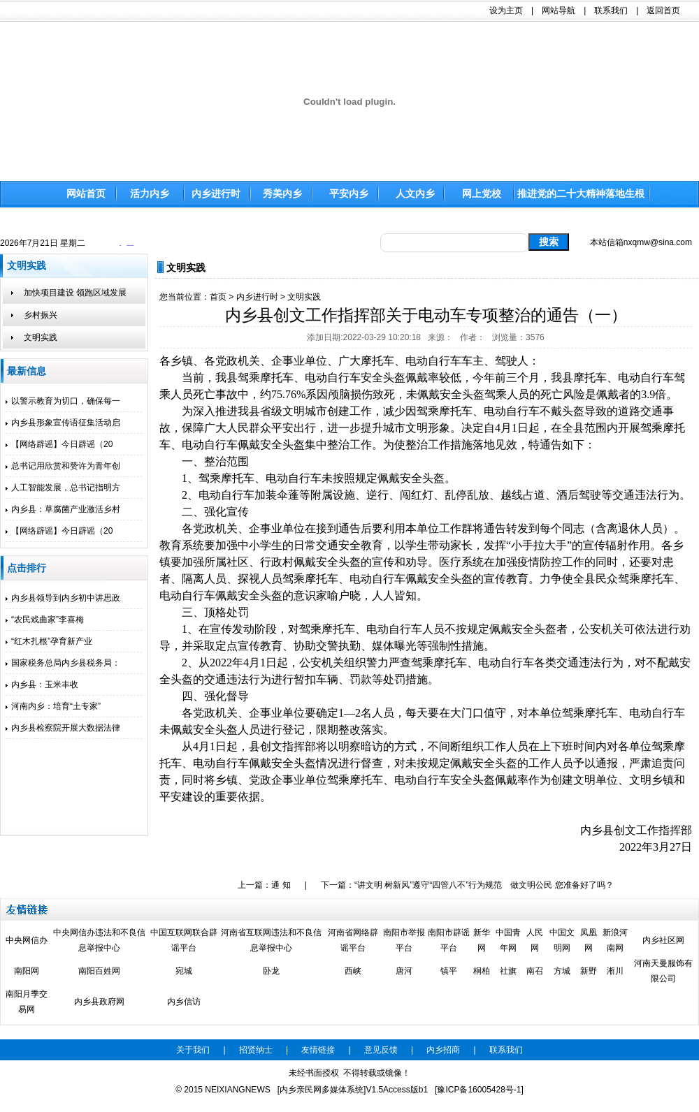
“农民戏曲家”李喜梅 (45, 619)
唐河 (404, 971)
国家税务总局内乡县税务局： (63, 663)
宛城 (183, 971)
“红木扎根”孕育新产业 (49, 641)
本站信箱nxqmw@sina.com (641, 242)
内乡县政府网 (99, 1002)
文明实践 (304, 297)
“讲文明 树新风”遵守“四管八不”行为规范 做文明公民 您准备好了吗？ (484, 885)
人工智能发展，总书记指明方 (63, 487)
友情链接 (318, 1050)
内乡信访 (184, 1002)
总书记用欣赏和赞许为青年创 (63, 466)
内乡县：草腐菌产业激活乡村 (63, 509)
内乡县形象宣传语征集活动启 (63, 422)
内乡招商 (443, 1050)
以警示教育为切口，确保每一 (63, 401)
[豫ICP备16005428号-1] (479, 1090)
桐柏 (481, 971)
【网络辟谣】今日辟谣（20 (59, 444)
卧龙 (271, 971)
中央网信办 (27, 940)
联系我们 (611, 10)
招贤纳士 (256, 1050)
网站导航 (558, 10)
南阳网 (26, 971)
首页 (218, 297)
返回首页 (663, 10)
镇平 (448, 971)
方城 (562, 971)
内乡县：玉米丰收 (42, 684)
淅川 (615, 971)
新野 (588, 971)
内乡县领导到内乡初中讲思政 (63, 598)
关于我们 (193, 1050)
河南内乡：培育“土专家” (53, 706)
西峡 (353, 971)
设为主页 (506, 10)
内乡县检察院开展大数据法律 (63, 728)
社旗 (508, 971)
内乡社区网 (663, 940)
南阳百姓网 (99, 971)
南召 (534, 971)
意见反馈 (381, 1050)
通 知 (280, 885)
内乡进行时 (257, 297)
